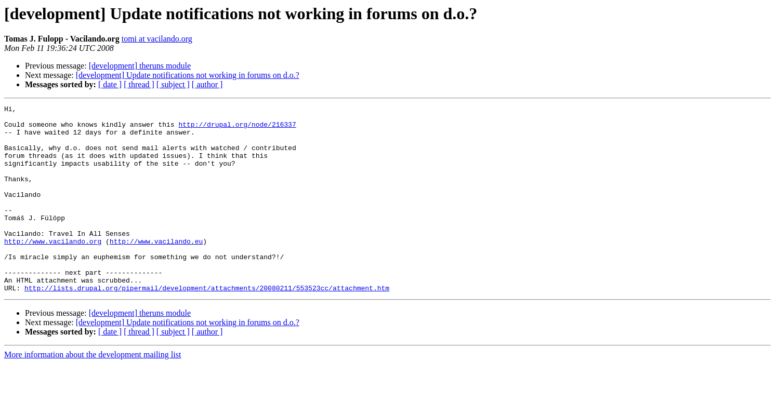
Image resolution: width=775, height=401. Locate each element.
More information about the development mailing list (92, 391)
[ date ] (110, 84)
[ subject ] (173, 84)
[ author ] (207, 84)
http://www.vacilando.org (52, 269)
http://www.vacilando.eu (156, 269)
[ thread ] (139, 84)
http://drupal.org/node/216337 (237, 128)
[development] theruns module (140, 65)
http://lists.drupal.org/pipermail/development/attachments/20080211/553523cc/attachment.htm (206, 325)
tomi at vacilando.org (157, 38)
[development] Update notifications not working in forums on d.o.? (187, 75)
